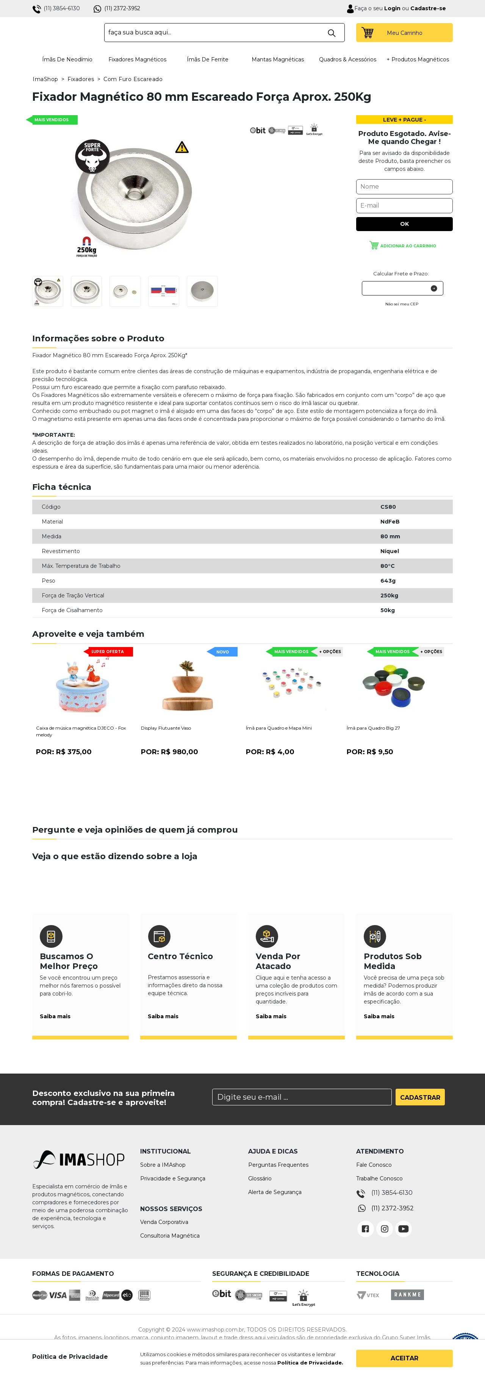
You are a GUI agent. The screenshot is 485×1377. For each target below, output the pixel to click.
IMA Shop (63, 32)
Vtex (370, 1301)
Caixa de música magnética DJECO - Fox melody (81, 731)
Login (392, 8)
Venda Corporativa (164, 1222)
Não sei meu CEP (401, 304)
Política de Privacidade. (310, 1363)
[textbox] (224, 32)
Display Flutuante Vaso (166, 728)
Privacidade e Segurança (172, 1178)
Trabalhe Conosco (379, 1178)
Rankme (407, 1301)
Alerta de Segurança (275, 1192)
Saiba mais (55, 1016)
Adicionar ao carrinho (408, 246)
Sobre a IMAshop (163, 1164)
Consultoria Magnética (170, 1235)
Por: (64, 752)
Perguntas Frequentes (278, 1164)
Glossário (260, 1178)
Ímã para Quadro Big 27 (373, 728)
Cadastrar (420, 1097)
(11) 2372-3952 (122, 8)
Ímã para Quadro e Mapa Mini (279, 728)
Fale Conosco (374, 1164)
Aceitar (404, 1358)
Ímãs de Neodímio (67, 59)
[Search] (302, 1097)
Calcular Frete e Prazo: (401, 273)
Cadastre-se (428, 8)
